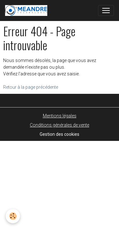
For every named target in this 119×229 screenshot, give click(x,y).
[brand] (27, 10)
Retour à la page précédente (30, 87)
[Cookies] (13, 216)
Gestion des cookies (59, 134)
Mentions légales (59, 115)
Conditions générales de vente (59, 125)
